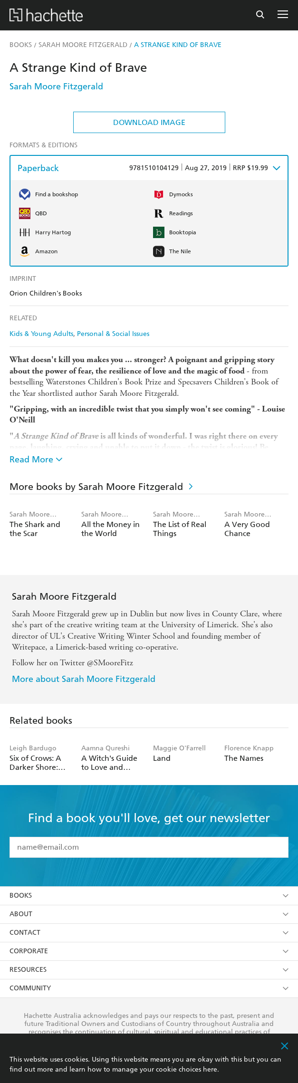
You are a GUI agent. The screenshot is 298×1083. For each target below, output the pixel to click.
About (149, 914)
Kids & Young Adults (41, 334)
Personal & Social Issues (113, 334)
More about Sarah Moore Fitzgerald (83, 678)
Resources (149, 970)
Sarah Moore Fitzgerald (56, 86)
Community (149, 988)
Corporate (149, 951)
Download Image (149, 122)
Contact (149, 933)
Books (149, 895)
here (210, 1069)
